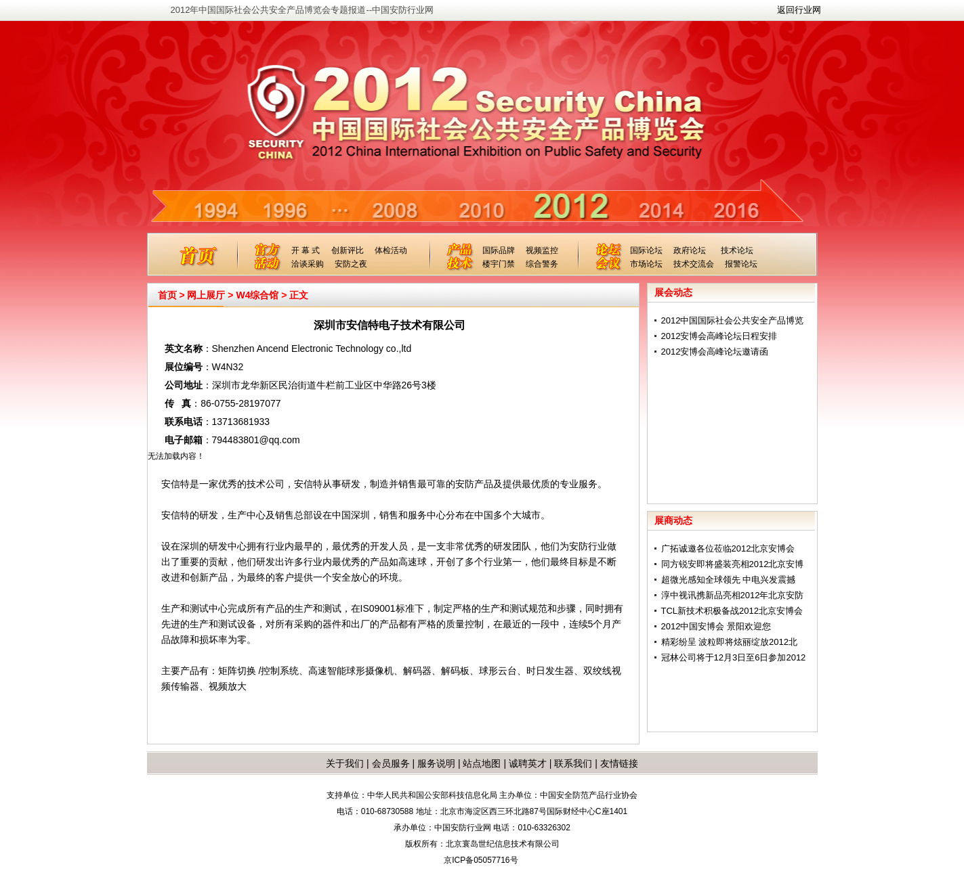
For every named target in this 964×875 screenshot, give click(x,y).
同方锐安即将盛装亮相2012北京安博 (732, 564)
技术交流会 (693, 264)
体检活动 (391, 250)
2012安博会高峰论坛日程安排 (719, 336)
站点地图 (481, 763)
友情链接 (619, 763)
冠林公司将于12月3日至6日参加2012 (733, 657)
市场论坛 (646, 264)
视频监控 (542, 250)
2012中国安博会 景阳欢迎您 (716, 626)
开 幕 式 (305, 250)
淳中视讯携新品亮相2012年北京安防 (732, 595)
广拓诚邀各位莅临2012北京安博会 (728, 548)
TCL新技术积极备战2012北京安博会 (732, 611)
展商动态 (673, 520)
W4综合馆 (257, 295)
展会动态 (673, 292)
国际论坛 (646, 250)
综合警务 (542, 264)
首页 (167, 295)
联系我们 (573, 763)
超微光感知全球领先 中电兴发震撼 (728, 580)
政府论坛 (689, 250)
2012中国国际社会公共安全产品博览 (732, 320)
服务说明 (436, 763)
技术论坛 (737, 250)
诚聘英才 (528, 763)
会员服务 (391, 763)
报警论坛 (741, 264)
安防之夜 (351, 264)
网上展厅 (206, 295)
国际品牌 (498, 250)
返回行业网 (799, 10)
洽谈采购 (307, 264)
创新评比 (347, 250)
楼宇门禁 (498, 264)
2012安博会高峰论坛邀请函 (715, 351)
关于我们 (345, 763)
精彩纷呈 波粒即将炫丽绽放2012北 (729, 642)
